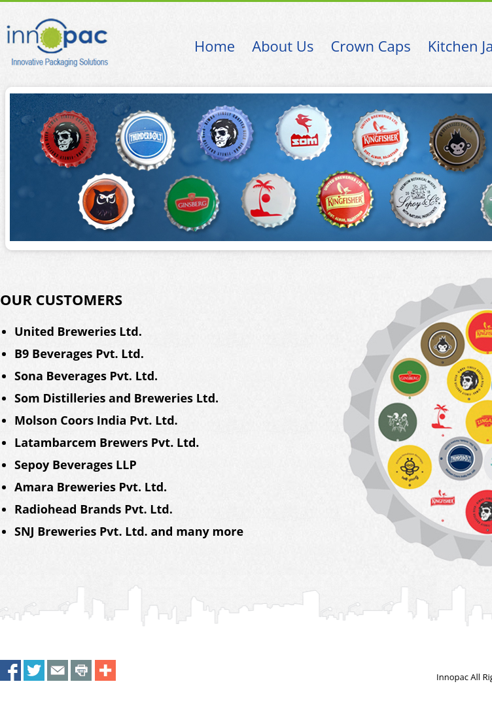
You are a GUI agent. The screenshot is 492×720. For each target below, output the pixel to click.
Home (214, 46)
